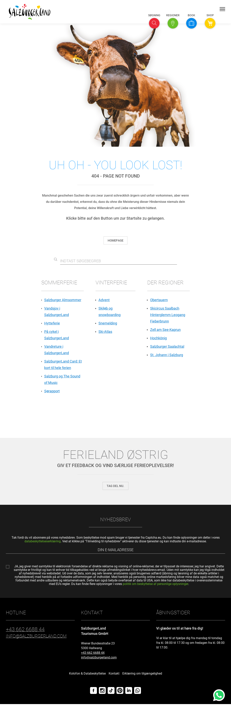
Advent (104, 300)
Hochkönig (158, 339)
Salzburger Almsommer (62, 300)
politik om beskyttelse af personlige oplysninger (155, 586)
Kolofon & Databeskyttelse (87, 676)
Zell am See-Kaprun (165, 331)
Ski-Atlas (105, 333)
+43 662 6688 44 (93, 656)
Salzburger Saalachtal (167, 348)
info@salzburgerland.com (99, 660)
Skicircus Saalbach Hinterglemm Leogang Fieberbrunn (167, 315)
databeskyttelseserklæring (42, 544)
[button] (154, 23)
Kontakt (114, 676)
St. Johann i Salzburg (166, 356)
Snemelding (107, 324)
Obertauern (159, 300)
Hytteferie (52, 324)
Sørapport (52, 394)
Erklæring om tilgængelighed (142, 676)
